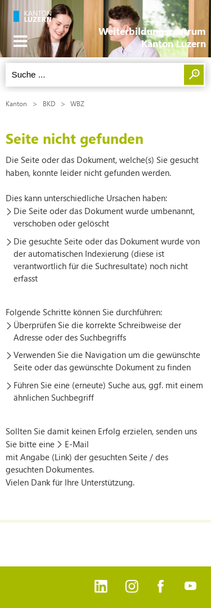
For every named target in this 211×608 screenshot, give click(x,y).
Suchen (194, 74)
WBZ (77, 103)
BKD (49, 103)
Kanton (16, 103)
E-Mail (77, 444)
